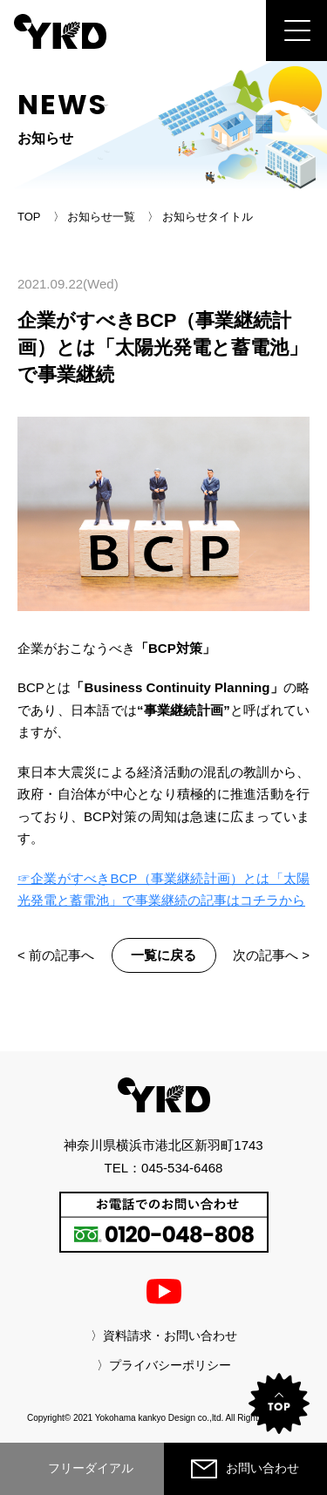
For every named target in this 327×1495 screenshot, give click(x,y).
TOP (29, 216)
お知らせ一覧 (101, 216)
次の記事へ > (271, 955)
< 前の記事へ (55, 955)
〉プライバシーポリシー (164, 1365)
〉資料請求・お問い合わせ (164, 1335)
